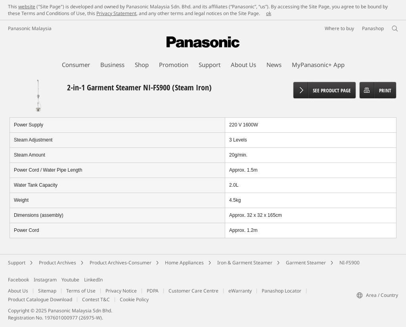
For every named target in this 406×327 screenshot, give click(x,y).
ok (268, 13)
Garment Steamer (306, 262)
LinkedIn (93, 279)
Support (16, 262)
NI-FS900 (349, 262)
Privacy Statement (116, 13)
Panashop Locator (281, 290)
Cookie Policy (134, 299)
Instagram (45, 279)
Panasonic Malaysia (30, 28)
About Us (18, 290)
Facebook (18, 279)
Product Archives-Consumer (120, 262)
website (26, 6)
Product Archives (57, 262)
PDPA (153, 290)
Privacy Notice (121, 290)
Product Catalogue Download (40, 299)
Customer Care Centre (193, 290)
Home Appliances (184, 262)
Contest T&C (96, 299)
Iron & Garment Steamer (244, 262)
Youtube (70, 279)
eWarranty (240, 290)
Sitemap (47, 290)
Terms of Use (81, 290)
